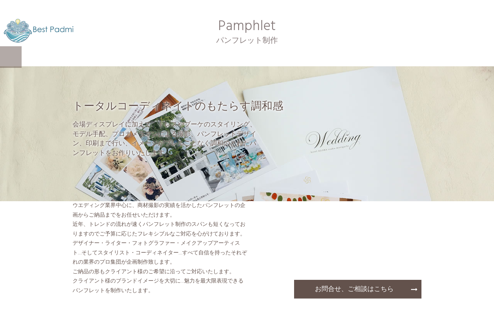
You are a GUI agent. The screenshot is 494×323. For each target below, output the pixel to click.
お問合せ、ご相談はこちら (354, 289)
